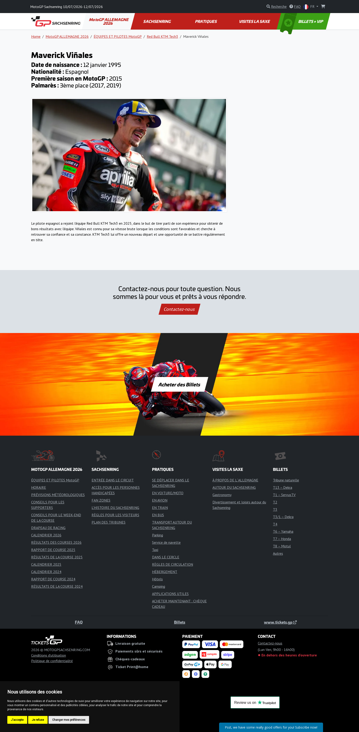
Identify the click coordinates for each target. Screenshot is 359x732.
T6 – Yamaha (283, 531)
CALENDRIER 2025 (46, 564)
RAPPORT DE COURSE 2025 (53, 549)
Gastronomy (221, 494)
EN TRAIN (160, 507)
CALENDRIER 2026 (46, 535)
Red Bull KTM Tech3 (162, 36)
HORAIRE (38, 487)
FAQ (79, 622)
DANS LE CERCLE (165, 557)
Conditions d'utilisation (48, 655)
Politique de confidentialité (52, 660)
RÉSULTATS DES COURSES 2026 (56, 542)
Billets (179, 622)
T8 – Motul (282, 546)
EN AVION (159, 500)
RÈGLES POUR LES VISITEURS (115, 515)
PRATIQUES (206, 21)
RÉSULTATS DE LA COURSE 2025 (57, 557)
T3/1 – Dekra (283, 516)
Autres (278, 553)
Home (36, 36)
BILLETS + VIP (302, 21)
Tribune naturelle (286, 480)
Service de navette (166, 542)
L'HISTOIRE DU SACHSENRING (115, 507)
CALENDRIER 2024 (46, 571)
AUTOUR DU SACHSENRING (234, 487)
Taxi (155, 549)
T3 (275, 509)
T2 (275, 502)
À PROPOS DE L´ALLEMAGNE (235, 480)
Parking (157, 535)
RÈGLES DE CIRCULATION (172, 564)
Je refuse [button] (38, 719)
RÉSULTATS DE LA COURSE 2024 (57, 586)
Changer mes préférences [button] (68, 719)
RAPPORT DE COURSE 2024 (53, 579)
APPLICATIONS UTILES (170, 593)
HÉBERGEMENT (164, 571)
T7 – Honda (282, 538)
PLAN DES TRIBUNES (108, 522)
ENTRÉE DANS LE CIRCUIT (113, 480)
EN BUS (158, 515)
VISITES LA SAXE (255, 21)
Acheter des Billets (179, 384)
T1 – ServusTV (284, 494)
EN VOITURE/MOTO (167, 493)
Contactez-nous (179, 309)
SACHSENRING (157, 21)
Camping (158, 586)
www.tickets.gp (280, 622)
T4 (275, 524)
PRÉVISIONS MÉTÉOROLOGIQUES (58, 494)
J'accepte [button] (17, 719)
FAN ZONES (101, 500)
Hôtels (157, 579)
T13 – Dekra (282, 487)
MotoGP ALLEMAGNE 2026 (109, 21)
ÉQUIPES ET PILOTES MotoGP (118, 36)
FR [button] (309, 6)
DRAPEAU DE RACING (48, 527)
